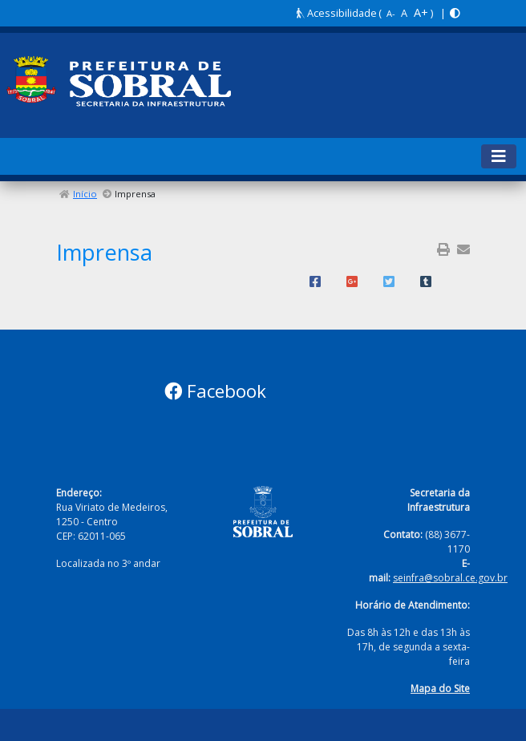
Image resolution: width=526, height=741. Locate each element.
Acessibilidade (337, 13)
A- (390, 13)
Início (85, 194)
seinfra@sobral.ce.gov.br (450, 578)
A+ (421, 12)
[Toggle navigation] (498, 156)
